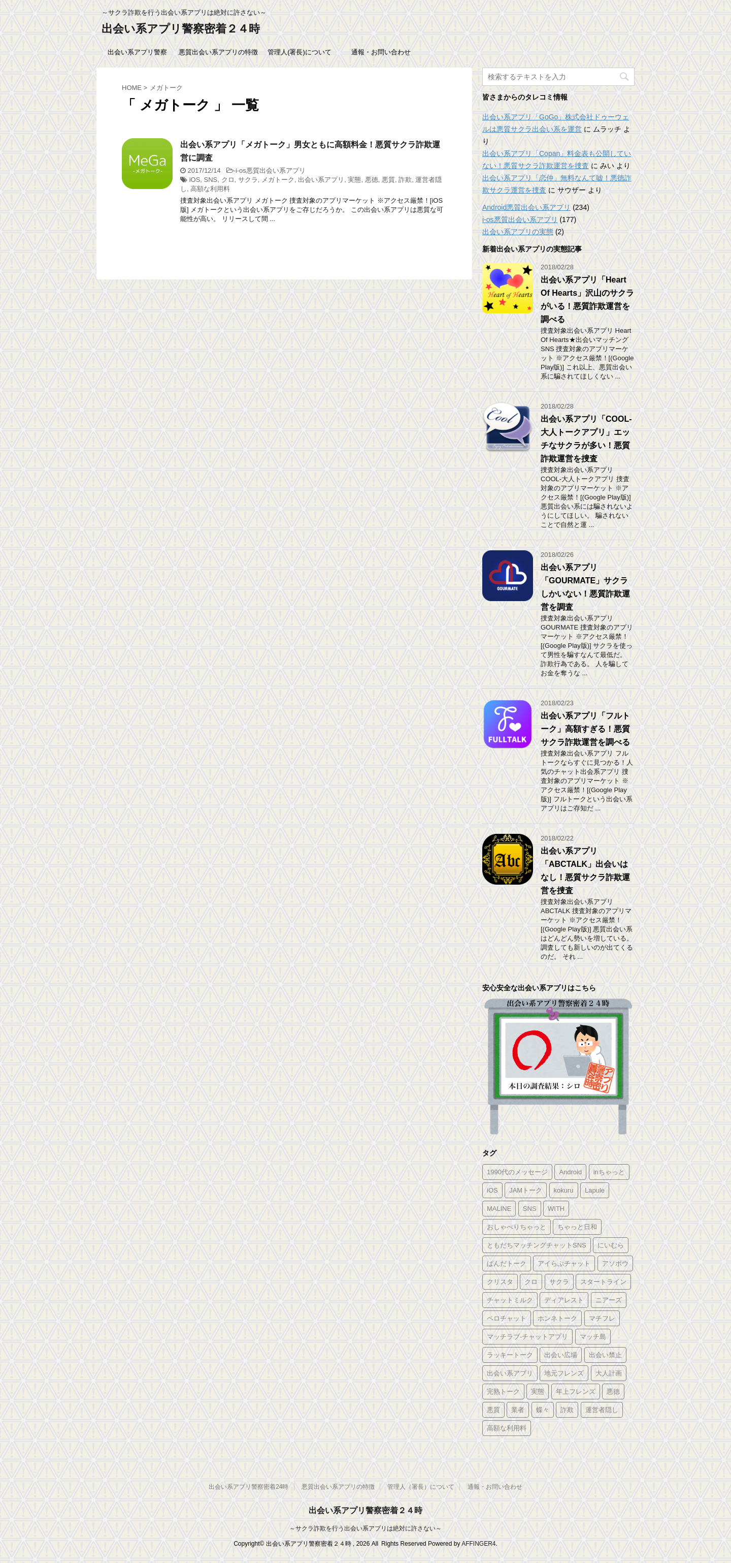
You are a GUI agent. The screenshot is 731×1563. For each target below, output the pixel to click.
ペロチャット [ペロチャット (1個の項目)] (506, 1318)
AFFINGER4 (478, 1543)
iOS (195, 179)
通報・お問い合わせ (381, 52)
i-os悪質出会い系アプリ (271, 170)
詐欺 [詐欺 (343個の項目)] (567, 1410)
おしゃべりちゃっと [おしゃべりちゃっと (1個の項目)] (516, 1227)
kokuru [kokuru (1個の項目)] (564, 1190)
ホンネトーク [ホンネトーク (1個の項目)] (557, 1318)
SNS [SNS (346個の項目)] (530, 1208)
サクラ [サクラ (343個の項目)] (559, 1282)
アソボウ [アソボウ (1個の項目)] (615, 1263)
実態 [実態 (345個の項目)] (537, 1391)
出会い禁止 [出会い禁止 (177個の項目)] (605, 1355)
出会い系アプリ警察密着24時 (248, 1486)
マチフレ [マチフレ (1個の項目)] (602, 1318)
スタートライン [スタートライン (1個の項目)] (603, 1282)
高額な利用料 (210, 189)
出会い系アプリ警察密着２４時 (181, 28)
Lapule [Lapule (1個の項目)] (595, 1190)
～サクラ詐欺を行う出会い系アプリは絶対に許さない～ (365, 1528)
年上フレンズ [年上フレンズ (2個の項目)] (575, 1391)
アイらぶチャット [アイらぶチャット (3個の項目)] (564, 1263)
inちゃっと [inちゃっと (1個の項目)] (609, 1172)
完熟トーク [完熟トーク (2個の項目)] (503, 1391)
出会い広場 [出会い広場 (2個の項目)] (560, 1355)
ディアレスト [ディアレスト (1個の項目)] (564, 1300)
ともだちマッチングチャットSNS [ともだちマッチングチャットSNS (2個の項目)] (536, 1245)
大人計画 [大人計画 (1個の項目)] (608, 1373)
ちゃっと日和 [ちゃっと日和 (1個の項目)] (577, 1227)
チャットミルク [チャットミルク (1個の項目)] (510, 1300)
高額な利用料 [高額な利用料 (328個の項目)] (506, 1428)
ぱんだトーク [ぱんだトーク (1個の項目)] (506, 1263)
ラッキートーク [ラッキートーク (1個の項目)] (510, 1355)
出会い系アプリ (321, 179)
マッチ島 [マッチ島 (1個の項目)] (593, 1336)
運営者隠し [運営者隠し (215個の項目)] (601, 1410)
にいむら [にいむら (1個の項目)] (610, 1245)
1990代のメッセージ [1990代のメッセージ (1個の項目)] (517, 1172)
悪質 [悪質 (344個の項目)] (493, 1410)
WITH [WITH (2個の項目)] (556, 1208)
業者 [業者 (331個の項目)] (517, 1410)
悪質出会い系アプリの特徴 (218, 52)
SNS (211, 179)
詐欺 (405, 179)
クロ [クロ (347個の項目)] (531, 1282)
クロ (228, 179)
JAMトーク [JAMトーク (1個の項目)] (525, 1190)
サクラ (248, 179)
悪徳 (371, 179)
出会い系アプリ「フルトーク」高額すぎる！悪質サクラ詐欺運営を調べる (585, 728)
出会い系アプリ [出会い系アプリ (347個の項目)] (510, 1373)
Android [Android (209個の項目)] (570, 1172)
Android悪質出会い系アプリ (526, 207)
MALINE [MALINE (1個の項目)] (499, 1208)
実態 (354, 179)
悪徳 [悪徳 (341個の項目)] (613, 1391)
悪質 (388, 179)
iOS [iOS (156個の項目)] (492, 1190)
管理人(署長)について (299, 52)
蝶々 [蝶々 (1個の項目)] (542, 1410)
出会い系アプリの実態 (517, 232)
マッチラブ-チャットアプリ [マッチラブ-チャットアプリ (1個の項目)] (527, 1336)
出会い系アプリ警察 (137, 52)
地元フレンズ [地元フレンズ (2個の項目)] (564, 1373)
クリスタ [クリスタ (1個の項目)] (500, 1282)
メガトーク (277, 179)
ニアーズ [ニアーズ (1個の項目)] (608, 1300)
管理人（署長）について (420, 1486)
